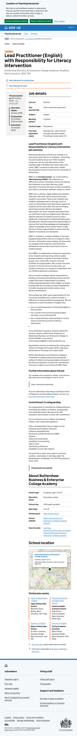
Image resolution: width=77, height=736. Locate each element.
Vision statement (43, 720)
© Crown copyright (65, 730)
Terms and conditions (35, 717)
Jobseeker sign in (12, 679)
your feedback (30, 39)
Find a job (8, 684)
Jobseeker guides (12, 688)
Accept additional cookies (16, 21)
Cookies (8, 717)
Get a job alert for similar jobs (21, 80)
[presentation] (50, 569)
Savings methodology (25, 720)
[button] (50, 569)
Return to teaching (12, 693)
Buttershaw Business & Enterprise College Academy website (55, 520)
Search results (18, 43)
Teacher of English (38, 623)
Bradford (55, 649)
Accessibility (10, 720)
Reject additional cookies (41, 21)
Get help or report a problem (51, 698)
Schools (34, 34)
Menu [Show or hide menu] (70, 27)
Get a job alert (37, 644)
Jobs (26, 34)
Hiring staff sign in (47, 679)
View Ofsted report (51, 514)
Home (7, 43)
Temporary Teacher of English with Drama (59, 600)
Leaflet (45, 589)
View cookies (59, 21)
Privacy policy (18, 717)
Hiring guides (45, 684)
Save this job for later (18, 86)
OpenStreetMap (59, 589)
